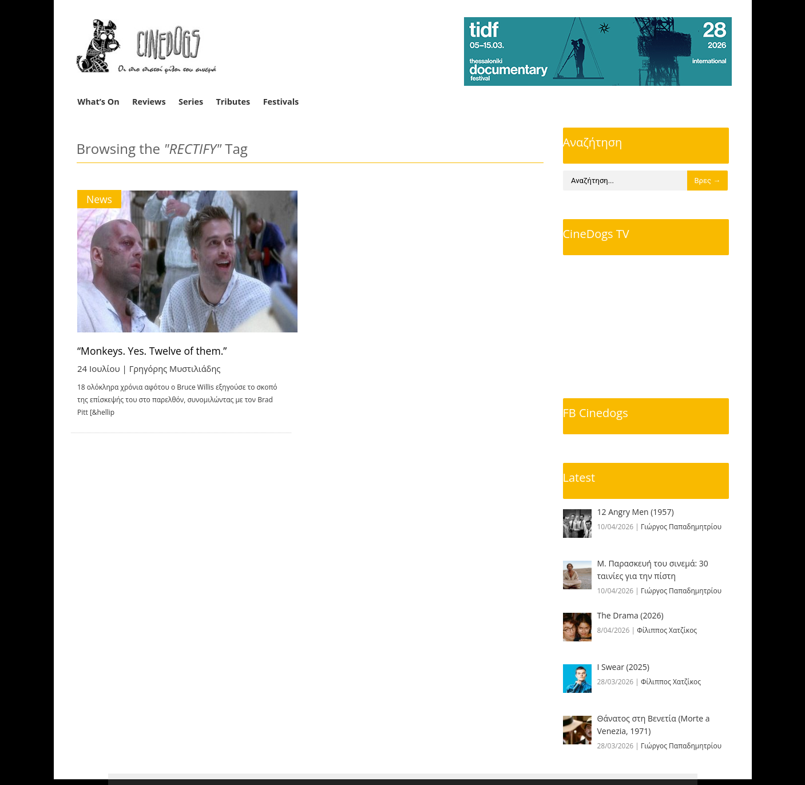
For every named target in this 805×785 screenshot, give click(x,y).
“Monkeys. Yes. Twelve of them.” (154, 351)
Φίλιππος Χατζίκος (667, 630)
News (100, 199)
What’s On (98, 101)
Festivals (281, 101)
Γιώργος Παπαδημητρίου (681, 527)
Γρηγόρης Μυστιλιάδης (176, 368)
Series (191, 101)
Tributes (233, 101)
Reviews (149, 101)
